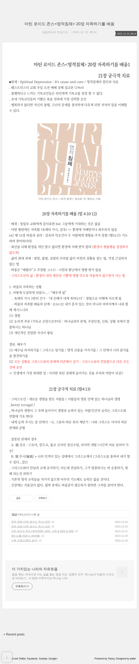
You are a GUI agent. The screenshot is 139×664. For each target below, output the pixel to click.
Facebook (32, 658)
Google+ (53, 658)
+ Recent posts (14, 634)
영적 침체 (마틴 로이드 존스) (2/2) (30, 521)
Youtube (43, 658)
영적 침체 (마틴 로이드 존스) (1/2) (30, 526)
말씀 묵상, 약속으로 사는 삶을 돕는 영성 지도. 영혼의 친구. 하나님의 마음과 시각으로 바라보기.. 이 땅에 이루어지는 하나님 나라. (63, 576)
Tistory (111, 658)
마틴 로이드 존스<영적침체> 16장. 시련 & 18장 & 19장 (42, 531)
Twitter (22, 658)
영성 (14, 514)
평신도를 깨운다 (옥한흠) (25, 535)
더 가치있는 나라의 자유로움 (35, 569)
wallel (133, 658)
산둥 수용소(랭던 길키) (24, 540)
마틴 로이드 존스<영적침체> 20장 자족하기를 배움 (69, 24)
